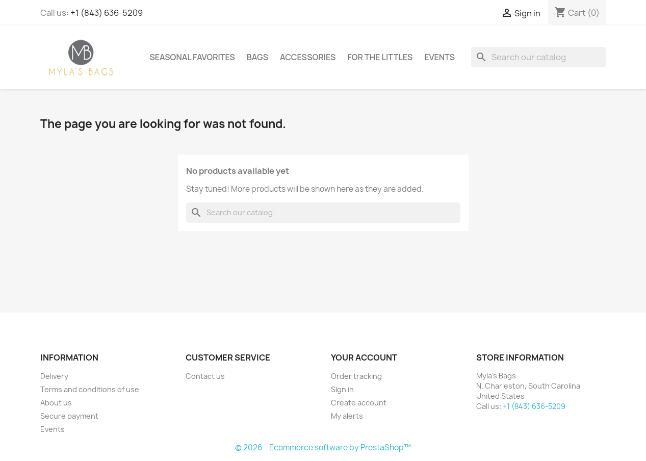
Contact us (205, 376)
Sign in (342, 389)
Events (439, 57)
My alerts (347, 416)
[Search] (538, 57)
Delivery (54, 376)
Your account (364, 357)
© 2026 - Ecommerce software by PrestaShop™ (323, 447)
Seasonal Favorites (192, 57)
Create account (358, 402)
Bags (257, 57)
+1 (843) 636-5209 (106, 12)
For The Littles (379, 57)
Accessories (307, 57)
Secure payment (69, 416)
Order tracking (356, 376)
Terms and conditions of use (89, 389)
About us (56, 402)
